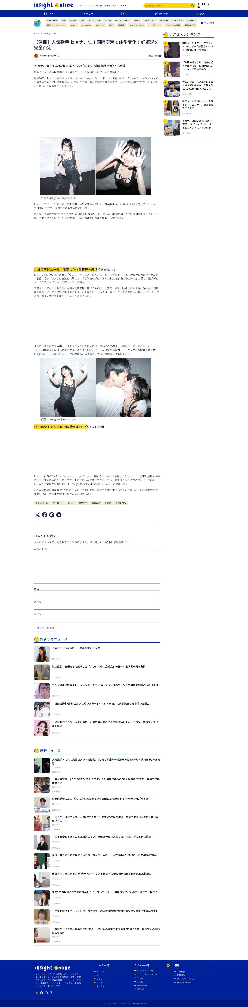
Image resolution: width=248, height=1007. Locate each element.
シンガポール (42, 502)
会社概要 (181, 971)
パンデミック (154, 25)
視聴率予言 (190, 25)
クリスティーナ (122, 20)
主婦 (82, 20)
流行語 (108, 20)
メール (37, 601)
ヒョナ (71, 502)
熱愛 (64, 20)
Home (36, 33)
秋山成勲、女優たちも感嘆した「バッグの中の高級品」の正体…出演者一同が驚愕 (99, 666)
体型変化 (83, 502)
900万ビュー (94, 20)
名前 (36, 588)
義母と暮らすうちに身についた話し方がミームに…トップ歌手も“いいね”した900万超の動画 (104, 855)
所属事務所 (121, 502)
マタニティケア (136, 25)
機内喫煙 (164, 20)
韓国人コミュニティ (56, 25)
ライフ (124, 13)
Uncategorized (49, 33)
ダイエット (58, 502)
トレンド (48, 13)
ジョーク (191, 20)
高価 (111, 25)
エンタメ (200, 13)
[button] (37, 514)
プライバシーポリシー (187, 978)
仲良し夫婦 (52, 20)
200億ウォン (150, 20)
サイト (37, 614)
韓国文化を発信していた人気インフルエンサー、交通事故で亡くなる (197, 105)
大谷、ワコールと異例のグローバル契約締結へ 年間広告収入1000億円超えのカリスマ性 (198, 87)
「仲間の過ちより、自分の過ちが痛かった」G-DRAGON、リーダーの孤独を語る (198, 66)
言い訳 (73, 20)
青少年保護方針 (184, 982)
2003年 (73, 25)
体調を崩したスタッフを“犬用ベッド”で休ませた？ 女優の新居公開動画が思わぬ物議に (101, 873)
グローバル (161, 13)
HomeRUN (86, 25)
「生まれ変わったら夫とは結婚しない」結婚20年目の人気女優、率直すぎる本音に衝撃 (101, 836)
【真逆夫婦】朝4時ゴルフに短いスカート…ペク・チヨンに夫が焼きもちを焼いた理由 (100, 703)
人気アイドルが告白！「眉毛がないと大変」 (77, 648)
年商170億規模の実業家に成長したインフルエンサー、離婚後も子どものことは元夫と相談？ (105, 892)
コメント (40, 548)
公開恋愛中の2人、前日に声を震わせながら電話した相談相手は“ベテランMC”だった (100, 798)
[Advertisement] (97, 112)
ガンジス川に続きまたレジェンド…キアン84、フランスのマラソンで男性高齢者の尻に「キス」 (106, 685)
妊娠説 (108, 502)
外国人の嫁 (177, 20)
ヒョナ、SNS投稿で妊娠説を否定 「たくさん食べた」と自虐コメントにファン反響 (197, 124)
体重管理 (96, 502)
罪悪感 (121, 25)
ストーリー (87, 13)
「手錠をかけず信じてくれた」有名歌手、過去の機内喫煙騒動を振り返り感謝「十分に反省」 (105, 911)
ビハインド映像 (173, 25)
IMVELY (137, 20)
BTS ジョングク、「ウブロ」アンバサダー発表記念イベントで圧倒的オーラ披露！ (197, 46)
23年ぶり (100, 25)
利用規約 (181, 975)
